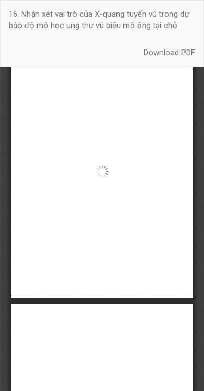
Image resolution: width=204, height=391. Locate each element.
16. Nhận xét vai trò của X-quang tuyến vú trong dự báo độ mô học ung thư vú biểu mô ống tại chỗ (99, 19)
